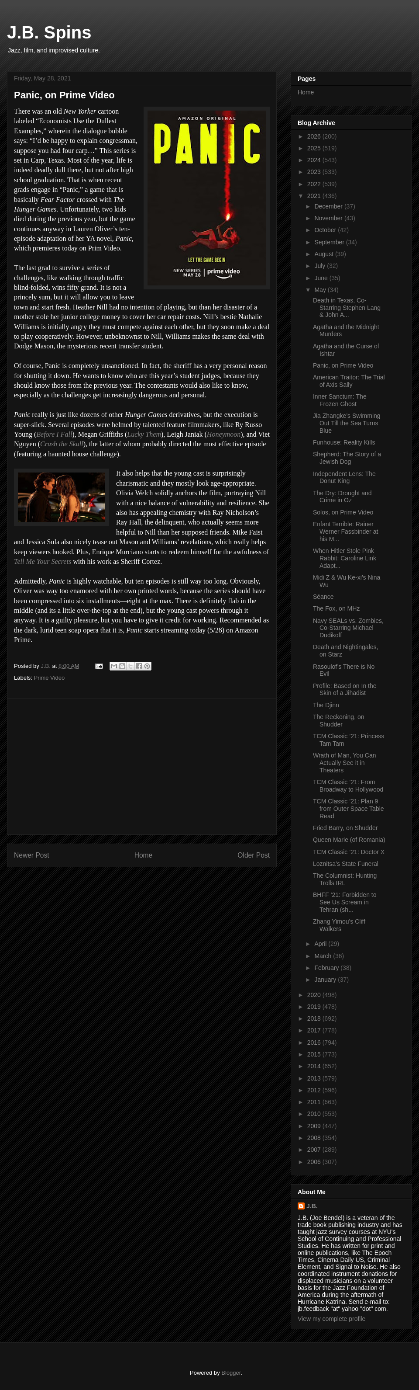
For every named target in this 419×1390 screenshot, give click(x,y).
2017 (315, 1030)
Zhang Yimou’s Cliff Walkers (339, 925)
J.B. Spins (49, 32)
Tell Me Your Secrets (42, 561)
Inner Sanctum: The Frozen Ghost (340, 400)
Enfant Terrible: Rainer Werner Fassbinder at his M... (345, 531)
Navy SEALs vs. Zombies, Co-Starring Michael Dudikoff (348, 628)
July (320, 265)
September (330, 242)
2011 (315, 1101)
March (323, 955)
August (324, 253)
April (321, 943)
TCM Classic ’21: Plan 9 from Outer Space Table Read (348, 809)
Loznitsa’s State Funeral (345, 863)
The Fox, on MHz (336, 608)
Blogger (230, 1372)
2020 (315, 994)
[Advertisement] (142, 766)
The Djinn (326, 705)
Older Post (253, 855)
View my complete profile (331, 1318)
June (321, 278)
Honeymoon (223, 434)
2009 (315, 1125)
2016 (315, 1042)
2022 (315, 184)
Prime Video (49, 677)
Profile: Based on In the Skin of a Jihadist (345, 689)
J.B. (312, 1205)
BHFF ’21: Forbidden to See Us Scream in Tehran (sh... (345, 902)
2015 (315, 1054)
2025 (315, 148)
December (329, 206)
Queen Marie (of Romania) (349, 839)
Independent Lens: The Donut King (344, 477)
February (327, 967)
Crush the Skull (61, 444)
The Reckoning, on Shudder (338, 720)
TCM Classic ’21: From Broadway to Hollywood (348, 785)
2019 (315, 1006)
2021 (315, 195)
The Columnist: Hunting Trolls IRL (345, 879)
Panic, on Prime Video (343, 365)
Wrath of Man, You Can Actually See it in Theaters (344, 763)
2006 (315, 1161)
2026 (315, 136)
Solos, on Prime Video (343, 512)
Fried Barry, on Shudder (345, 827)
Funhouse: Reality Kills (344, 442)
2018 (315, 1018)
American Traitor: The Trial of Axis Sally (349, 381)
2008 (315, 1137)
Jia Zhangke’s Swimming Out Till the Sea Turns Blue (347, 423)
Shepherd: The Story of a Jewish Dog (347, 458)
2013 (315, 1078)
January (326, 979)
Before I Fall (54, 434)
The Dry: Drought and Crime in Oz (342, 497)
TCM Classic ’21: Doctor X (349, 851)
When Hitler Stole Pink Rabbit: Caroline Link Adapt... (344, 558)
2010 (315, 1113)
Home (143, 855)
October (326, 229)
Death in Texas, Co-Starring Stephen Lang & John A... (347, 308)
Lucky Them (144, 434)
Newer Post (31, 855)
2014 (315, 1066)
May (320, 289)
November (329, 218)
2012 (315, 1090)
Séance (323, 596)
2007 (315, 1149)
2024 (315, 159)
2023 (315, 171)
